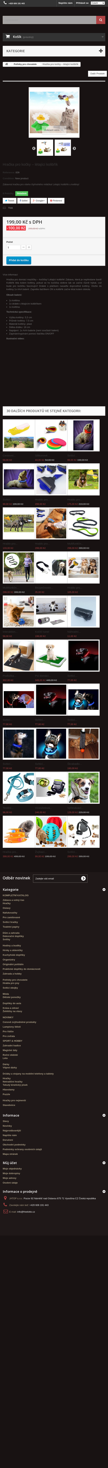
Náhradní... (74, 631)
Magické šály (10, 1050)
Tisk (10, 207)
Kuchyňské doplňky (14, 955)
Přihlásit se (82, 3)
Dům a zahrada (11, 933)
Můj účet (10, 1163)
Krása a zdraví (11, 1008)
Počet (9, 242)
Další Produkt (97, 73)
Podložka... (9, 675)
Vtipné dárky (10, 1067)
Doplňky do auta (12, 1003)
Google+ (39, 200)
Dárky (6, 1064)
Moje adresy (9, 1178)
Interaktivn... (10, 631)
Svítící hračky (10, 922)
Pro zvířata (9, 1036)
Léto (5, 1058)
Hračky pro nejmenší (14, 1100)
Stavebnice (9, 1105)
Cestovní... (9, 455)
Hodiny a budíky (12, 945)
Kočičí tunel (42, 631)
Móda (6, 994)
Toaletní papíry (11, 926)
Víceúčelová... (43, 807)
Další (74, 148)
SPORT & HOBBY (12, 1040)
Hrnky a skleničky (13, 950)
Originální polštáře (13, 964)
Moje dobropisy (11, 1173)
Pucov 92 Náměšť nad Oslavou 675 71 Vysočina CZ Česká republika (60, 1198)
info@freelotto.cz (26, 1211)
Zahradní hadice (12, 1045)
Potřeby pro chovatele (15, 979)
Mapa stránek (10, 1154)
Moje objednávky (12, 1168)
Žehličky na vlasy (12, 1011)
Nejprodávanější (12, 1130)
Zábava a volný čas (13, 900)
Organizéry (9, 959)
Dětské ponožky (12, 997)
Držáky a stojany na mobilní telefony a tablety (28, 1073)
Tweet (9, 200)
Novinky (7, 1126)
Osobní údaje (10, 1182)
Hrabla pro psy (11, 983)
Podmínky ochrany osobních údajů (22, 1149)
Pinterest (56, 200)
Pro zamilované (11, 917)
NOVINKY (8, 1017)
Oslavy (7, 908)
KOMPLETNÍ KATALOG (16, 895)
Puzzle (6, 1094)
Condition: (9, 178)
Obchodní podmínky (14, 1144)
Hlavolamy (9, 1089)
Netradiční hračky (13, 1081)
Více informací (10, 274)
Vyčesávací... (75, 807)
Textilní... (8, 807)
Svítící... (72, 455)
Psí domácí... (43, 675)
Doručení (8, 1140)
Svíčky (6, 939)
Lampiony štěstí (12, 1026)
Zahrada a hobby (12, 973)
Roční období (10, 1055)
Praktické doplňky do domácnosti (21, 969)
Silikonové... (42, 455)
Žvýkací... (41, 851)
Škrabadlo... (74, 763)
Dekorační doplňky (13, 936)
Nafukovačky (10, 912)
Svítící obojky (10, 987)
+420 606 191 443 (38, 1205)
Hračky (7, 903)
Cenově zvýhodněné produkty (19, 1022)
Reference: (9, 172)
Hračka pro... (10, 851)
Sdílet (24, 200)
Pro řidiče (8, 1031)
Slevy (6, 1121)
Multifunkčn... (75, 543)
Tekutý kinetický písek (15, 1085)
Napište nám (65, 3)
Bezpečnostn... (44, 587)
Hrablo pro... (42, 499)
